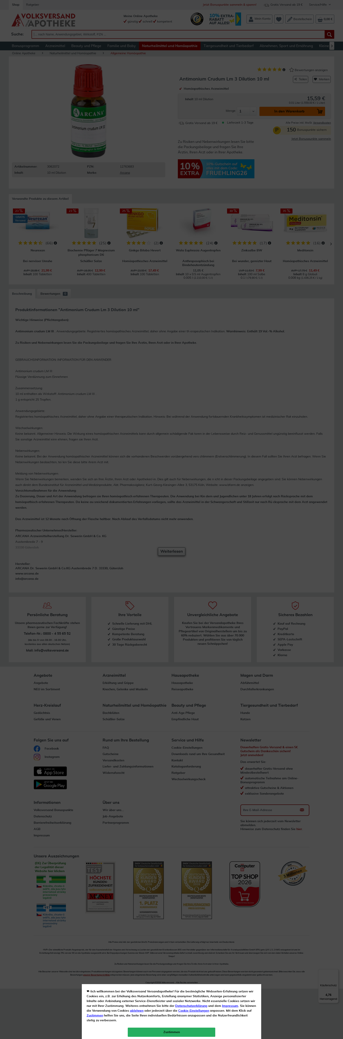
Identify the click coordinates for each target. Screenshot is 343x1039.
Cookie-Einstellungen (193, 103)
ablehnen (137, 103)
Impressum (230, 98)
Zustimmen (95, 107)
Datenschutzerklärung (191, 98)
